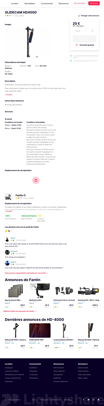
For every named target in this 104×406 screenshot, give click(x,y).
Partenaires (33, 378)
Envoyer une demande (84, 38)
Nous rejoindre (59, 371)
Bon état (43, 66)
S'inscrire (94, 3)
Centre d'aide (83, 368)
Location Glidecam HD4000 (63, 340)
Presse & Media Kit (61, 381)
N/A (29, 66)
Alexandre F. (35, 343)
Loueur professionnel (13, 378)
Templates (33, 371)
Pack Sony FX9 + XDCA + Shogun (89, 300)
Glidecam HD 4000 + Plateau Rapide (90, 340)
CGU (34, 400)
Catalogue (9, 368)
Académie (33, 368)
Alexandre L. (60, 343)
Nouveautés (58, 375)
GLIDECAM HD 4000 (36, 340)
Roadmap (57, 378)
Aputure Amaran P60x (12, 300)
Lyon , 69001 (8, 302)
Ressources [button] (63, 3)
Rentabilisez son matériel (14, 375)
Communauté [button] (47, 3)
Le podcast (33, 375)
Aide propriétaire (84, 375)
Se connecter (79, 3)
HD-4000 (8, 74)
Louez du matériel (11, 371)
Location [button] (14, 3)
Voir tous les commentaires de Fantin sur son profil (25, 273)
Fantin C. (21, 195)
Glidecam (8, 68)
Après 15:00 (16, 125)
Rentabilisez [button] (30, 3)
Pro (13, 343)
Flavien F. (10, 343)
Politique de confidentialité (50, 400)
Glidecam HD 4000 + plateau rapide (17, 340)
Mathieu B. (84, 343)
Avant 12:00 (16, 128)
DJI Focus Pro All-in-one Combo (65, 300)
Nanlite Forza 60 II (35, 300)
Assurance (9, 381)
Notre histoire (59, 368)
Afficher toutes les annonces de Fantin (18, 311)
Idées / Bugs (82, 378)
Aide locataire (83, 371)
